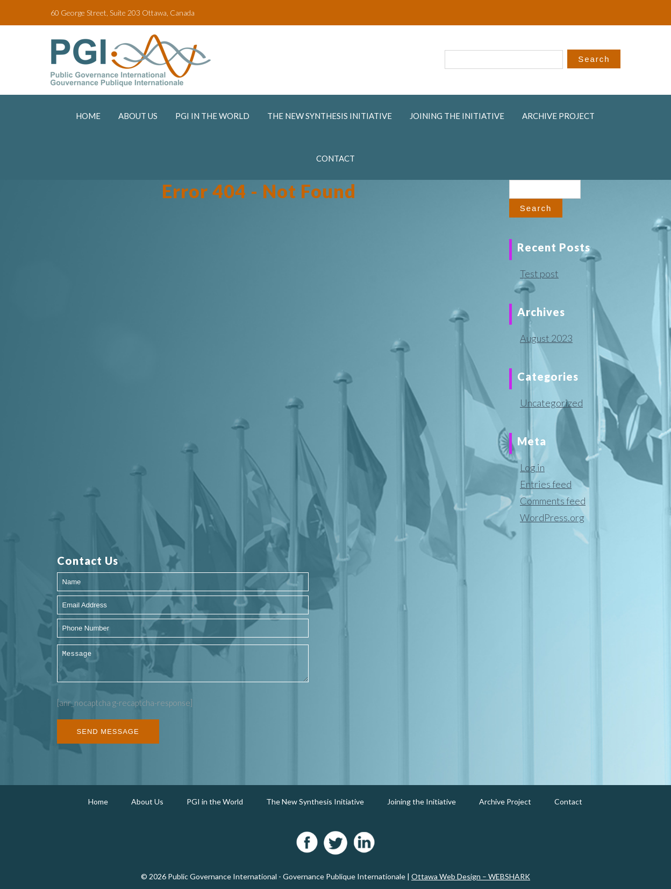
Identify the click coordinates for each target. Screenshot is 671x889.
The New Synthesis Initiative (329, 116)
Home (88, 116)
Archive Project (558, 116)
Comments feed (553, 501)
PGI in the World (212, 116)
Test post (539, 273)
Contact (335, 158)
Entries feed (546, 484)
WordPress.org (552, 517)
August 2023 (546, 338)
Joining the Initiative (457, 116)
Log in (532, 467)
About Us (138, 116)
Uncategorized (551, 403)
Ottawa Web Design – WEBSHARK (470, 876)
